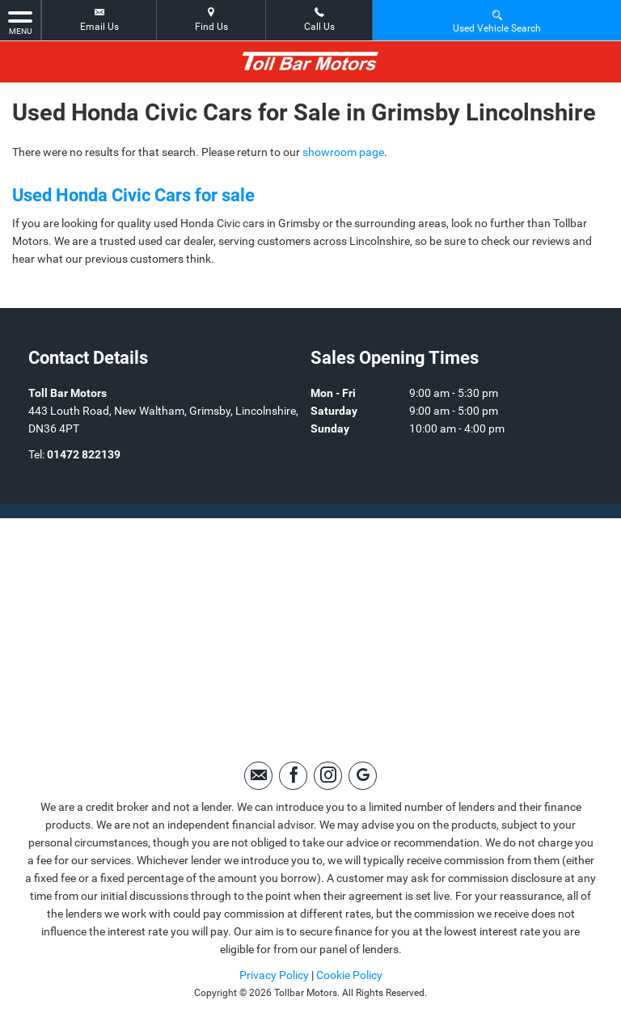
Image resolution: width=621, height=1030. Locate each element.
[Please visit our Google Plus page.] (363, 776)
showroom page (343, 152)
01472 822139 (83, 454)
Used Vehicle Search (497, 20)
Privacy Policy (274, 975)
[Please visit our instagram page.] (328, 776)
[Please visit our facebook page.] (293, 776)
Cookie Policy (349, 975)
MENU (20, 22)
